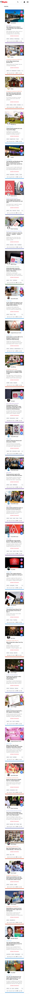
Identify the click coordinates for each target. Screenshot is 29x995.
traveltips (19, 104)
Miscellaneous (9, 59)
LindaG (12, 157)
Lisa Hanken (13, 23)
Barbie (11, 382)
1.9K (14, 487)
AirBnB (8, 790)
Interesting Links (15, 846)
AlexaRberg (13, 367)
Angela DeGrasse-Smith (16, 332)
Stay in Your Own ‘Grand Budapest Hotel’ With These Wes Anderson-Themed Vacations (14, 747)
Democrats (14, 451)
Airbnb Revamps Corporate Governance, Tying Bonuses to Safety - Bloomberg (13, 270)
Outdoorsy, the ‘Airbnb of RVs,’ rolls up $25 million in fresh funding (13, 678)
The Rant (13, 401)
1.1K (14, 73)
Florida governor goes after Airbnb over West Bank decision (14, 475)
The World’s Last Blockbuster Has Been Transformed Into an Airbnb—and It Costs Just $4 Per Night (14, 163)
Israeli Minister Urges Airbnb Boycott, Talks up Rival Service (13, 541)
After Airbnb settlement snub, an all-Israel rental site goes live (14, 508)
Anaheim (11, 884)
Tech (15, 244)
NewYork (14, 210)
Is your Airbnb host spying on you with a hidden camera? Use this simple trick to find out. (14, 304)
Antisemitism (12, 418)
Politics (7, 439)
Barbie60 (15, 382)
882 (15, 453)
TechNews (19, 244)
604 (14, 41)
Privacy (18, 210)
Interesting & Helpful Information (18, 59)
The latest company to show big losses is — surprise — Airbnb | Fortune (14, 234)
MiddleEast (15, 484)
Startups (16, 688)
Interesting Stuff (15, 777)
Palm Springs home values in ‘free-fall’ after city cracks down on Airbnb (14, 28)
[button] (18, 2)
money (17, 824)
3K (15, 857)
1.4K (14, 420)
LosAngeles (12, 585)
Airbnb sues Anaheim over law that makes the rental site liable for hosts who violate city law (14, 878)
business (11, 824)
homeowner (12, 790)
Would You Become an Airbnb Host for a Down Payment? (13, 780)
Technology (17, 266)
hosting (18, 70)
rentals (14, 104)
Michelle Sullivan (14, 938)
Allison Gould (13, 264)
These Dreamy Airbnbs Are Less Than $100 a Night (14, 129)
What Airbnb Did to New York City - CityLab (14, 643)
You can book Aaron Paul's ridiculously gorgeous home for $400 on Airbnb (14, 944)
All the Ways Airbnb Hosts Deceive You (12, 61)
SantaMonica (12, 920)
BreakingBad (17, 954)
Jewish (14, 551)
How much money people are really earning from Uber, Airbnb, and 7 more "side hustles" (14, 814)
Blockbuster (12, 174)
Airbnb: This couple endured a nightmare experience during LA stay (14, 575)
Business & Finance (10, 198)
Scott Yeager (14, 672)
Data (11, 210)
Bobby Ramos (14, 195)
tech (11, 721)
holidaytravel (14, 70)
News (7, 25)
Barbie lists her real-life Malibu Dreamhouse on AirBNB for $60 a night (14, 372)
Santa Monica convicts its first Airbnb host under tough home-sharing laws (14, 910)
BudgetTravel (12, 139)
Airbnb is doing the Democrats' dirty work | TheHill (14, 441)
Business (16, 198)
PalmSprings (16, 38)
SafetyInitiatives (17, 348)
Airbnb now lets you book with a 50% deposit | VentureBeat (14, 711)
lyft (14, 824)
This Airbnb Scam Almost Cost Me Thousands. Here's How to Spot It (13, 610)
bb (10, 70)
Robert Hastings (14, 229)
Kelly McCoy (13, 124)
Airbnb (8, 38)
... (22, 38)
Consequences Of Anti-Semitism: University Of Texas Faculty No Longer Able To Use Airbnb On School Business (13, 407)
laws (11, 854)
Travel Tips (11, 126)
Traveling (15, 619)
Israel (17, 418)
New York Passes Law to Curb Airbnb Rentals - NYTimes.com (13, 849)
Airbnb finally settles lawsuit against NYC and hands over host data (14, 201)
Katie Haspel (13, 844)
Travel (7, 126)
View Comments (14, 36)
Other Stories (14, 369)
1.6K (14, 351)
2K (15, 213)
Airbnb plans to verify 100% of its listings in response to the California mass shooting (14, 338)
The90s (16, 174)
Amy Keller (13, 569)
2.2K (14, 385)
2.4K (14, 316)
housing (11, 652)
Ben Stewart (13, 605)
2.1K (14, 247)
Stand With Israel (14, 436)
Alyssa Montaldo (14, 298)
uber (21, 824)
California (12, 38)
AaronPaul (9, 954)
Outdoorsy (12, 688)
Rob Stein (13, 638)
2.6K (14, 792)
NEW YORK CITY (15, 640)
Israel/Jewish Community (14, 403)
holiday (11, 104)
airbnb (8, 70)
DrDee (12, 57)
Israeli (14, 518)
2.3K (14, 655)
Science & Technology (10, 266)
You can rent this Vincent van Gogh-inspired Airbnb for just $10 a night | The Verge (13, 978)
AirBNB (8, 382)
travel (13, 721)
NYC (13, 854)
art (10, 988)
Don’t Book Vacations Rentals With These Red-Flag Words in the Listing (13, 94)
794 (14, 723)
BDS (10, 439)
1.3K (14, 107)
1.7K (14, 622)
